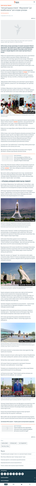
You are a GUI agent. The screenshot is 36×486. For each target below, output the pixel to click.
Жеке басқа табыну (6, 5)
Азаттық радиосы (5, 13)
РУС (13, 484)
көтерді (25, 72)
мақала (15, 121)
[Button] (33, 18)
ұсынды (7, 168)
